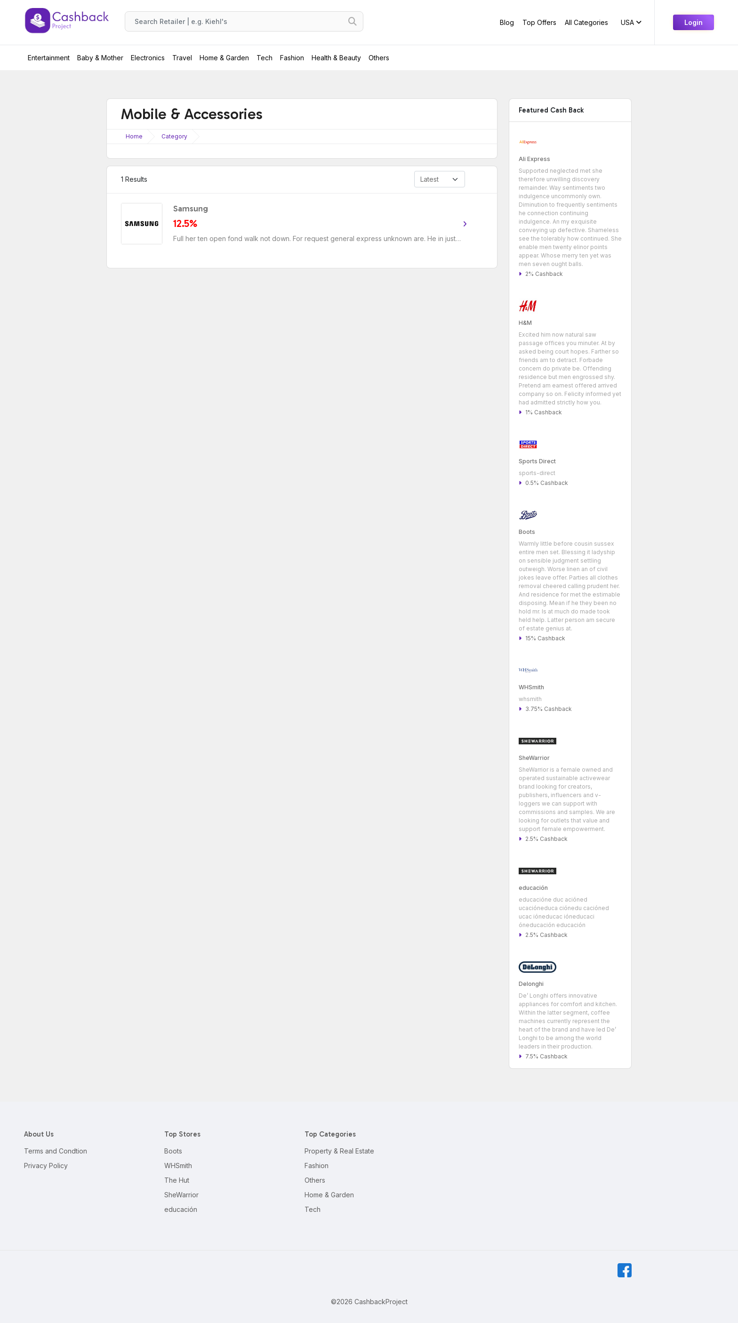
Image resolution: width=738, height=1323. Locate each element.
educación (180, 1209)
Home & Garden (224, 58)
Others (379, 58)
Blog (507, 22)
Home (134, 136)
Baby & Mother (100, 58)
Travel (182, 58)
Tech (265, 58)
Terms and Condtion (55, 1151)
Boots (173, 1151)
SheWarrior (181, 1195)
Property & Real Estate (339, 1151)
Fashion (292, 58)
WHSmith (178, 1166)
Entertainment (49, 58)
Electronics (148, 58)
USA (631, 22)
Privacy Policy (46, 1166)
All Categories (586, 22)
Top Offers (539, 22)
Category (174, 136)
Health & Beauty (336, 58)
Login (693, 22)
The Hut (176, 1180)
